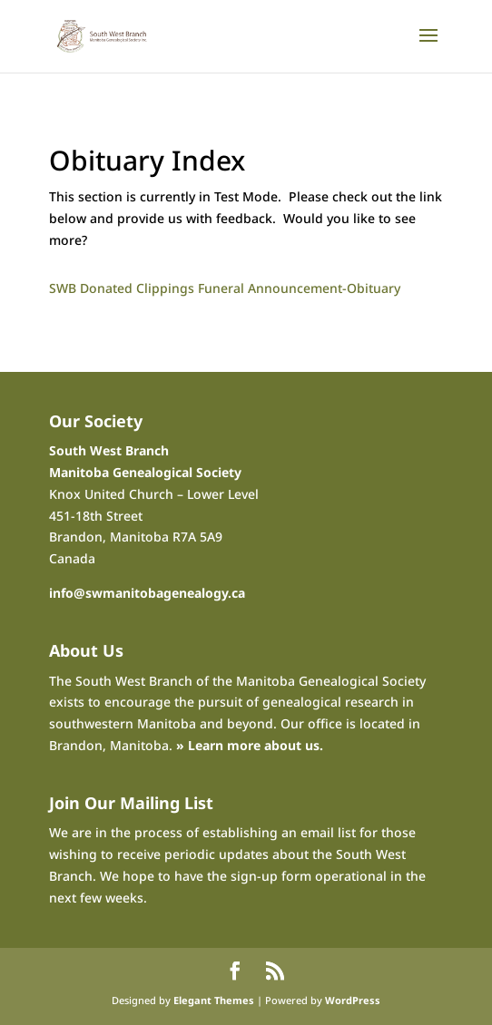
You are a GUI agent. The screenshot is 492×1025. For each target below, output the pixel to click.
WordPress (352, 1000)
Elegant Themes (213, 1000)
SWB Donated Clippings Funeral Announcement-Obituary (224, 288)
